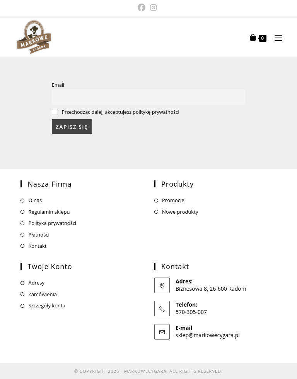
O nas (35, 200)
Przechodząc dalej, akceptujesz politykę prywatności (120, 112)
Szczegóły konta (46, 305)
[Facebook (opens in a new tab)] (143, 8)
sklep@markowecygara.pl (208, 335)
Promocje (173, 200)
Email (58, 85)
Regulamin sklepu (49, 211)
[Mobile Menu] (275, 37)
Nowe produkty (180, 211)
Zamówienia (42, 294)
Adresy (36, 282)
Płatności (38, 234)
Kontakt (37, 245)
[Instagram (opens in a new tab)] (153, 8)
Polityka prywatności (52, 223)
